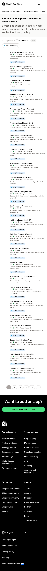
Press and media (31, 502)
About (27, 489)
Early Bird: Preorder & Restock (21, 234)
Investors (28, 498)
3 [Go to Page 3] (20, 387)
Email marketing (31, 456)
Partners (28, 507)
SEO (26, 461)
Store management (10, 468)
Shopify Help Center (10, 489)
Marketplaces (30, 443)
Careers (27, 493)
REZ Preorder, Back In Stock (20, 81)
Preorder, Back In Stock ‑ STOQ (21, 52)
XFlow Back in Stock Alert (19, 248)
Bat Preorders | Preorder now (21, 206)
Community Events (10, 502)
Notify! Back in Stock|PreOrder (21, 95)
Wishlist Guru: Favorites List (20, 315)
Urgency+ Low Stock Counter (21, 149)
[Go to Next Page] (38, 387)
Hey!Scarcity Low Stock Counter (22, 368)
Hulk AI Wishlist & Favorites (20, 287)
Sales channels (8, 438)
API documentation (10, 493)
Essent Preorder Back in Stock (21, 135)
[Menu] (43, 4)
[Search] (39, 4)
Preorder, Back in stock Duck (20, 178)
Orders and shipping (10, 452)
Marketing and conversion (8, 462)
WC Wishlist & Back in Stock (20, 326)
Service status (30, 520)
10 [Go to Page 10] (32, 387)
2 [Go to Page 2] (14, 387)
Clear (33, 40)
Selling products (9, 447)
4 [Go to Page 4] (26, 387)
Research (6, 511)
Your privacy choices (11, 564)
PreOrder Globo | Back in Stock (21, 123)
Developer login (9, 540)
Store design (7, 456)
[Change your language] (16, 532)
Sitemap (5, 558)
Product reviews (31, 447)
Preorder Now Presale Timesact (22, 109)
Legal (26, 516)
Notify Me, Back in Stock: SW (20, 220)
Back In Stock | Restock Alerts (21, 340)
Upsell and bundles (32, 452)
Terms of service (9, 546)
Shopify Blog (7, 507)
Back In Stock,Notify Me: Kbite (21, 66)
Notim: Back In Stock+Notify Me (21, 354)
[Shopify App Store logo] (12, 4)
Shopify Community (10, 498)
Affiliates (28, 511)
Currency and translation (30, 471)
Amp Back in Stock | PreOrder (21, 192)
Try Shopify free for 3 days (23, 409)
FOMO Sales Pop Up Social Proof (22, 276)
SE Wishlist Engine (16, 262)
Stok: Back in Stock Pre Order (21, 301)
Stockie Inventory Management (21, 163)
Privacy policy (8, 552)
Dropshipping (30, 438)
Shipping (28, 466)
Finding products (9, 443)
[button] (23, 57)
